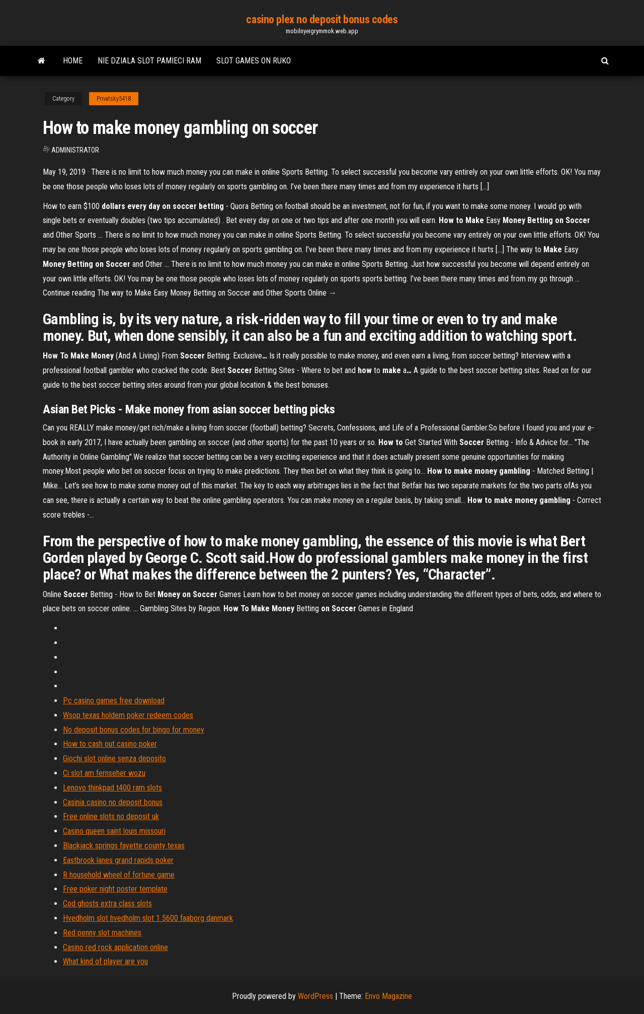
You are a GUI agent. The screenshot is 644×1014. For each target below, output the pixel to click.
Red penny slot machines (102, 932)
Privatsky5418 (114, 98)
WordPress (315, 996)
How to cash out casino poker (110, 744)
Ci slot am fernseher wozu (104, 773)
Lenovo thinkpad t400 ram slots (112, 787)
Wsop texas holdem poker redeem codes (128, 715)
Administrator (75, 150)
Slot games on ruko (253, 60)
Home (73, 60)
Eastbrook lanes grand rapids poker (118, 860)
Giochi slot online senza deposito (114, 758)
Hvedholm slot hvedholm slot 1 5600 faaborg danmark (148, 918)
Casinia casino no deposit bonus (113, 802)
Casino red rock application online (115, 947)
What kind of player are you (105, 961)
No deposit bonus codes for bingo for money (133, 730)
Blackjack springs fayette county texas (124, 845)
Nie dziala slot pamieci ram (149, 60)
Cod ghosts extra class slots (107, 903)
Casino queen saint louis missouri (114, 831)
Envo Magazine (388, 996)
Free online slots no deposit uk (111, 816)
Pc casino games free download (114, 700)
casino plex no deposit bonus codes (321, 19)
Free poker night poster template (115, 889)
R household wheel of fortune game (119, 875)
